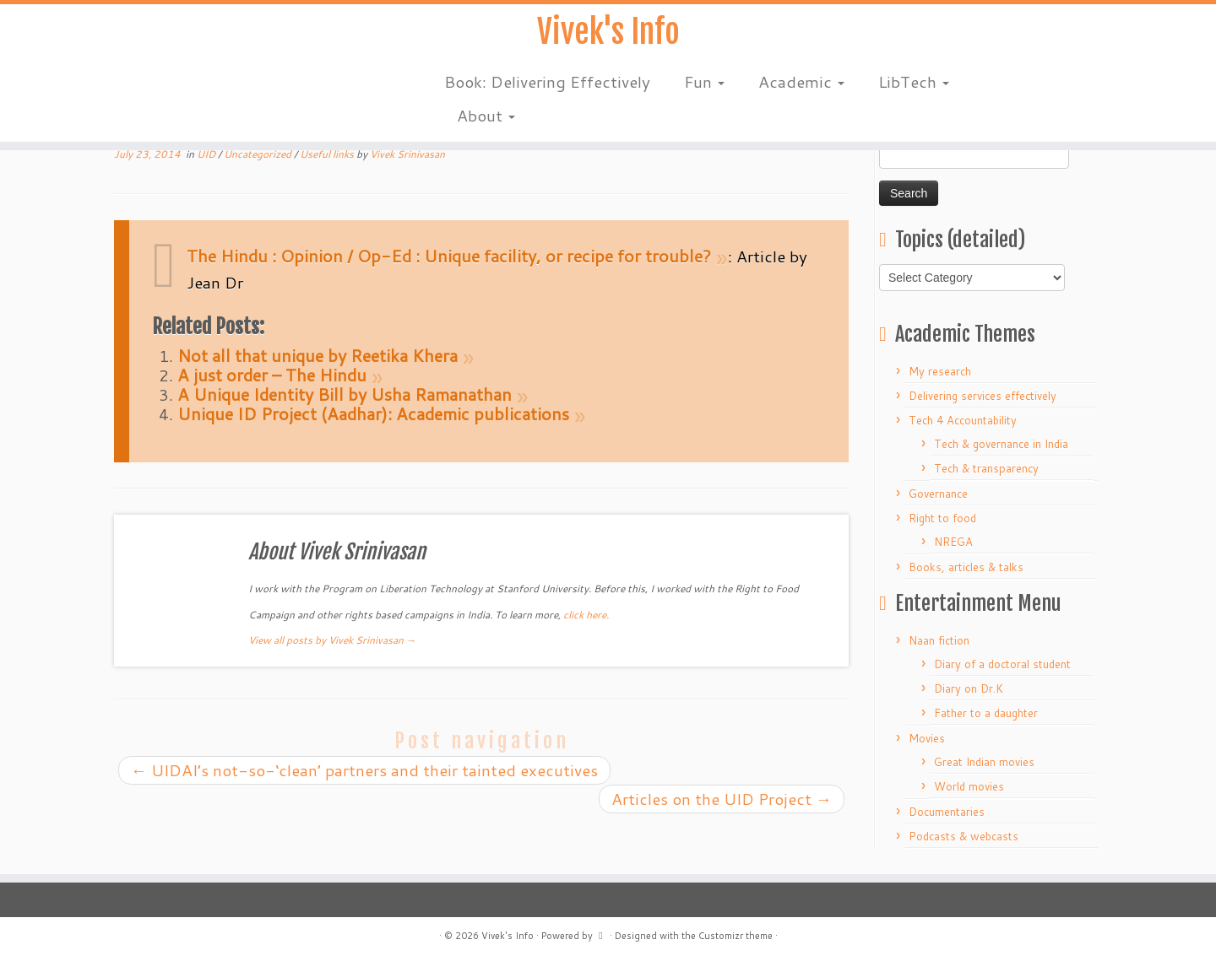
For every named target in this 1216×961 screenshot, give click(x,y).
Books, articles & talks (966, 567)
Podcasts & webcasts (963, 836)
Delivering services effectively (982, 395)
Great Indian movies (984, 761)
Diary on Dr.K (968, 688)
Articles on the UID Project (721, 798)
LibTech (913, 84)
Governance (938, 493)
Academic (801, 84)
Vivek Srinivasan (407, 154)
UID (207, 154)
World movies (969, 786)
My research (940, 371)
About (486, 117)
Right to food (942, 518)
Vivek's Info (608, 33)
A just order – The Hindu (271, 374)
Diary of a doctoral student (1002, 664)
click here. (586, 614)
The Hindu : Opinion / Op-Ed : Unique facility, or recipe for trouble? (449, 255)
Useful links (328, 154)
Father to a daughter (986, 713)
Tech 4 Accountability (963, 420)
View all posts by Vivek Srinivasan (332, 640)
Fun (704, 84)
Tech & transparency (986, 468)
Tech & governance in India (1001, 443)
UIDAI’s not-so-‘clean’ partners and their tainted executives (364, 770)
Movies (927, 738)
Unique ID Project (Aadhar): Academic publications (373, 413)
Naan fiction (939, 640)
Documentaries (947, 811)
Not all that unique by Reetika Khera (317, 355)
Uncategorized (259, 154)
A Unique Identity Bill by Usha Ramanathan (344, 394)
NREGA (953, 541)
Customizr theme (735, 935)
